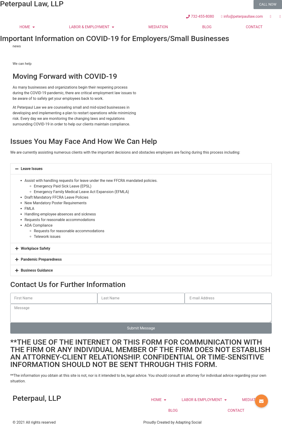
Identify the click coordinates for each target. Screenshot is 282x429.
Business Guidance (37, 270)
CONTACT (254, 27)
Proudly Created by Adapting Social (172, 422)
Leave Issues (31, 168)
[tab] (141, 168)
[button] (268, 4)
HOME (27, 27)
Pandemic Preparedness (41, 259)
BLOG (207, 27)
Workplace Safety (35, 248)
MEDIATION (158, 27)
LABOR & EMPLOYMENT (91, 27)
